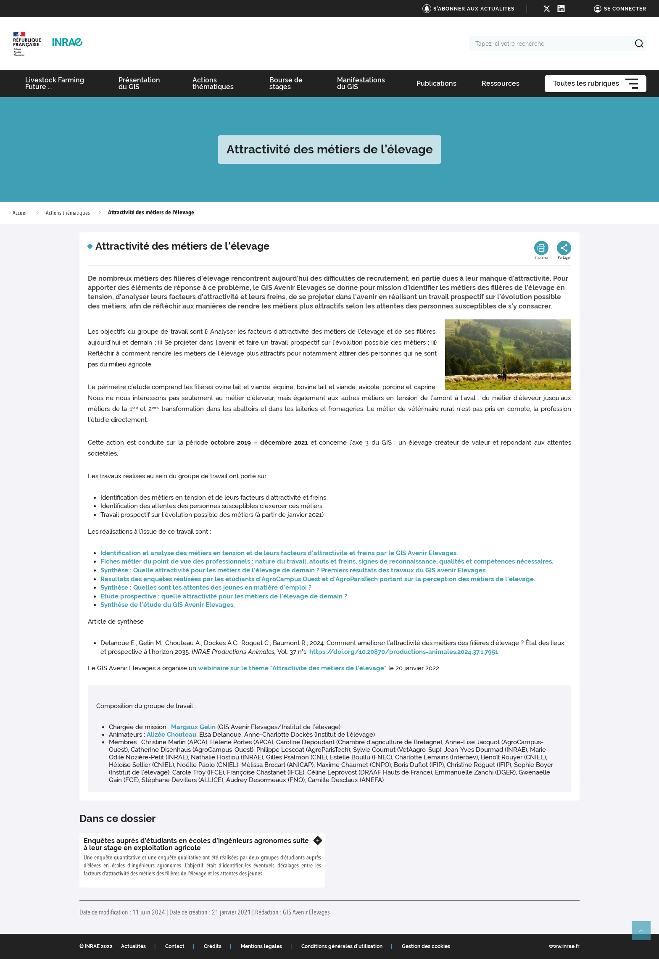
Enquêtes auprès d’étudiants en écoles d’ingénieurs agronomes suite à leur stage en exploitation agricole (196, 844)
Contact (175, 946)
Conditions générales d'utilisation (341, 946)
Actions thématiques (68, 213)
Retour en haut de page (645, 934)
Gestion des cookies (426, 946)
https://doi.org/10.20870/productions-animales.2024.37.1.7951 (403, 652)
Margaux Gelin (193, 727)
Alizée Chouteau (171, 734)
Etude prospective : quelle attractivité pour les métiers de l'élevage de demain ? (223, 596)
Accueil (20, 213)
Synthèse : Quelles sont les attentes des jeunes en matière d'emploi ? (205, 587)
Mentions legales (261, 946)
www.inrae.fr (564, 946)
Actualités (133, 946)
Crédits (212, 946)
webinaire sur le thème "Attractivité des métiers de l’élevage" (292, 668)
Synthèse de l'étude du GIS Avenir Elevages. (167, 605)
